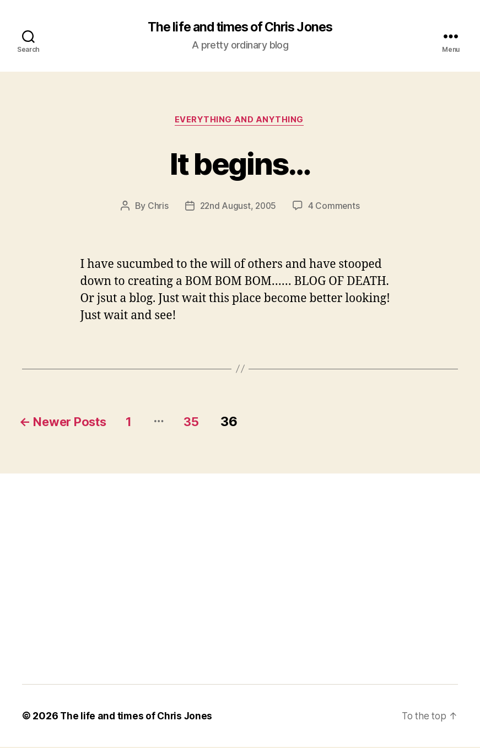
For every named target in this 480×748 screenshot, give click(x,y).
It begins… (240, 163)
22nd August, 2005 (237, 207)
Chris (156, 207)
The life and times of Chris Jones (240, 27)
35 (211, 423)
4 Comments (335, 207)
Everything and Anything (240, 121)
